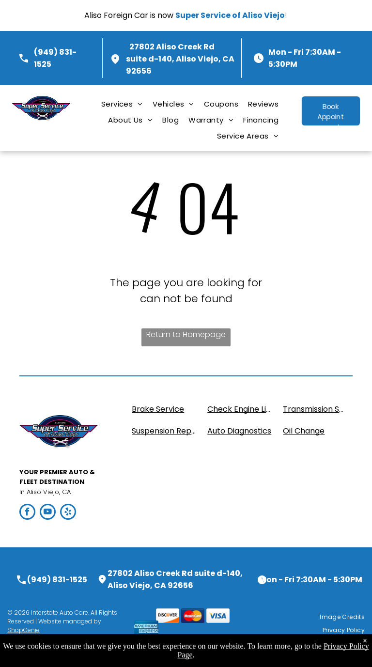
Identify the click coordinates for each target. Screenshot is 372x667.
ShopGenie (23, 630)
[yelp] (68, 513)
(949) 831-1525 (57, 579)
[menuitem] (122, 104)
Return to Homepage (186, 334)
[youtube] (48, 513)
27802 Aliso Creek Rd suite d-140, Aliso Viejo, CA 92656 (180, 59)
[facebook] (27, 513)
